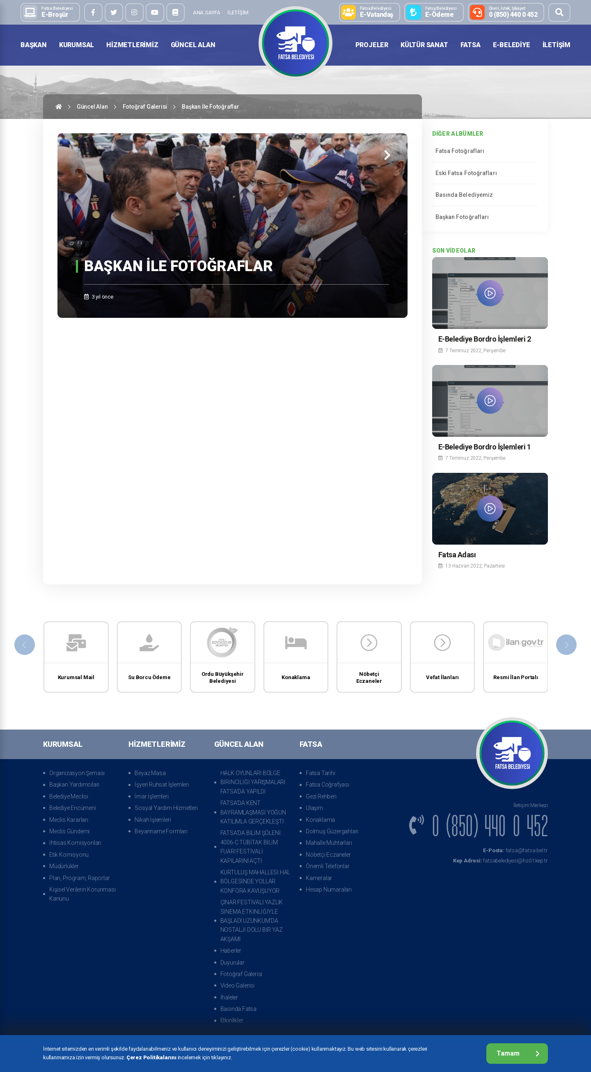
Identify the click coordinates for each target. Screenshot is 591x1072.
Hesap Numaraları (329, 889)
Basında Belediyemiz (484, 195)
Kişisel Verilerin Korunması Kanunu (82, 894)
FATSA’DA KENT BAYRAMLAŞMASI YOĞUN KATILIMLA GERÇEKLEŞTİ (253, 812)
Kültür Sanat (424, 45)
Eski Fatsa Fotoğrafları (484, 173)
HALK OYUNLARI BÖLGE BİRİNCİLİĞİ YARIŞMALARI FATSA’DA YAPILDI (252, 782)
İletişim (237, 12)
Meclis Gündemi (69, 831)
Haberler (230, 950)
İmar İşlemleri (151, 796)
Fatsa (470, 45)
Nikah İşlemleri (153, 820)
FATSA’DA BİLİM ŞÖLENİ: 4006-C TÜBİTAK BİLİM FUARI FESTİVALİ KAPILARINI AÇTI (251, 847)
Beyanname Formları (161, 831)
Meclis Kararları (68, 820)
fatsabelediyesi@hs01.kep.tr (500, 861)
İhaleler (229, 997)
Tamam (518, 1053)
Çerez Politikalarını (151, 1057)
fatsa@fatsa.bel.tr (515, 850)
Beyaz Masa (150, 773)
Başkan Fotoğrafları (484, 217)
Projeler (371, 45)
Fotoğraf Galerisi (145, 106)
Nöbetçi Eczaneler (328, 854)
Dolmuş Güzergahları (332, 831)
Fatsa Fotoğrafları (484, 151)
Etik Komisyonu (69, 854)
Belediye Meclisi (68, 796)
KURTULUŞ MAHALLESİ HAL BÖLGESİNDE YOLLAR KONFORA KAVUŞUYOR (255, 881)
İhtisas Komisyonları (75, 842)
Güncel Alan (193, 45)
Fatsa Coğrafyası (327, 784)
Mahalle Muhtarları (329, 842)
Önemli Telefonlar (328, 866)
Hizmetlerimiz (132, 45)
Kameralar (319, 878)
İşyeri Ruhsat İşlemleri (161, 784)
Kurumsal (76, 45)
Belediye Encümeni (72, 808)
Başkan (34, 45)
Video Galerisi (237, 985)
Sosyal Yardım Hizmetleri (166, 808)
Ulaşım (314, 808)
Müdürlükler (64, 866)
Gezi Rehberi (321, 796)
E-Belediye (511, 45)
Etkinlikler (231, 1020)
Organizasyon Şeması (77, 773)
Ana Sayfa (206, 12)
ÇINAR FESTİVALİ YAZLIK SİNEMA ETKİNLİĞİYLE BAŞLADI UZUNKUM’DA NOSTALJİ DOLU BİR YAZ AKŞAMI (251, 920)
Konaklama (320, 820)
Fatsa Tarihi (320, 773)
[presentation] (24, 644)
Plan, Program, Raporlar (79, 878)
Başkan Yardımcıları (74, 784)
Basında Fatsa (238, 1009)
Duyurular (232, 962)
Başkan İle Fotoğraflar (210, 106)
